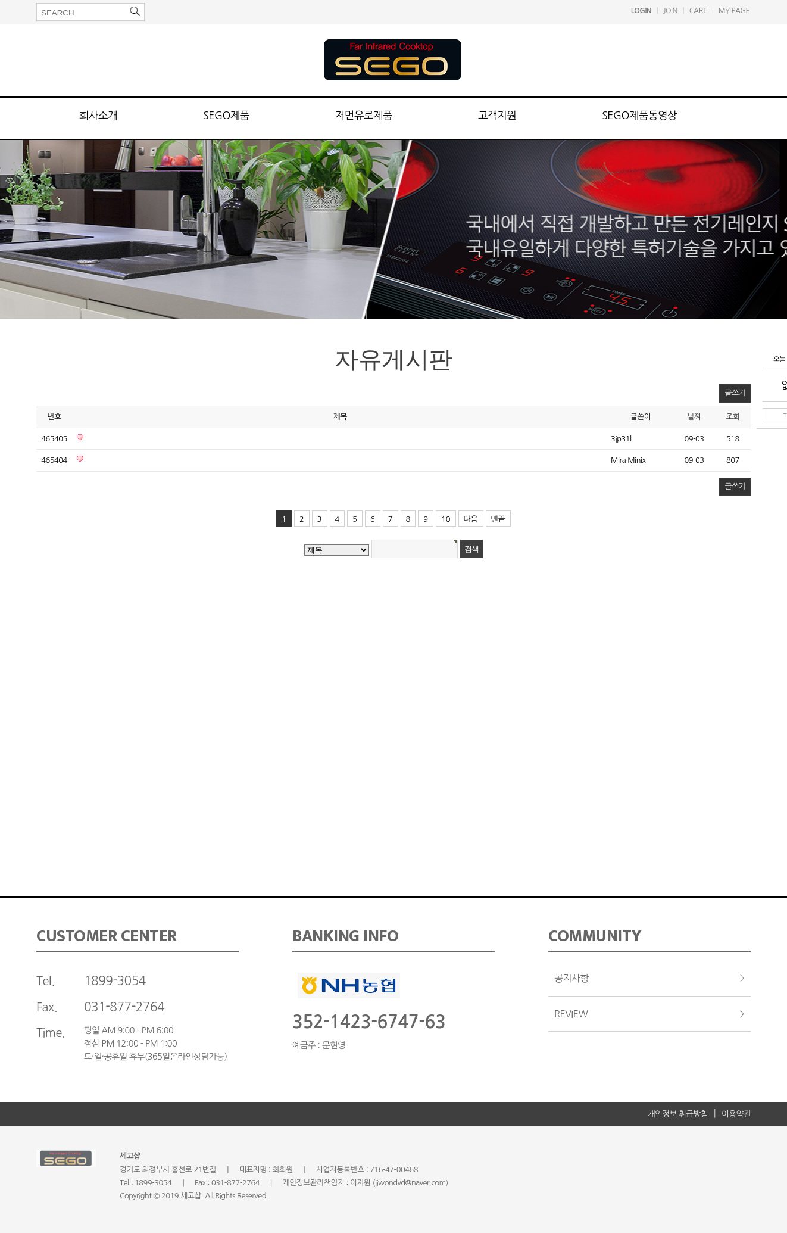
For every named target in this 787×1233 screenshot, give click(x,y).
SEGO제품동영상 (639, 115)
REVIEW (571, 1014)
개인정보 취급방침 (678, 1114)
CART (698, 10)
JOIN (670, 10)
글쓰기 (734, 393)
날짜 (694, 417)
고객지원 (497, 115)
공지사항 (571, 978)
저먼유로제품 (363, 115)
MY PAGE (734, 10)
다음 (471, 519)
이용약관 (736, 1114)
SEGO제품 (226, 115)
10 (446, 519)
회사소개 (98, 115)
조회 (732, 417)
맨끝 (498, 519)
